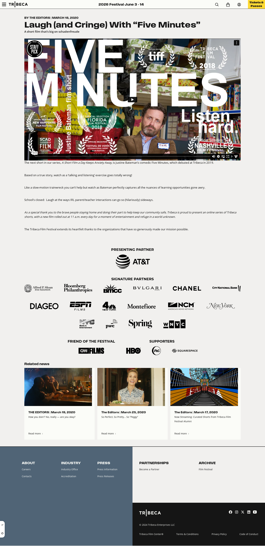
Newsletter (28, 483)
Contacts (27, 476)
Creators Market (70, 483)
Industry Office (69, 469)
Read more (35, 433)
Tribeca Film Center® (151, 534)
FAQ (24, 498)
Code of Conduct (248, 534)
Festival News (29, 491)
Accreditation (68, 476)
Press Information (107, 469)
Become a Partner (149, 469)
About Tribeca (30, 512)
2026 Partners (147, 476)
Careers (26, 469)
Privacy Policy (219, 534)
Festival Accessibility (33, 505)
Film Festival (206, 469)
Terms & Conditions (187, 534)
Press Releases (105, 476)
